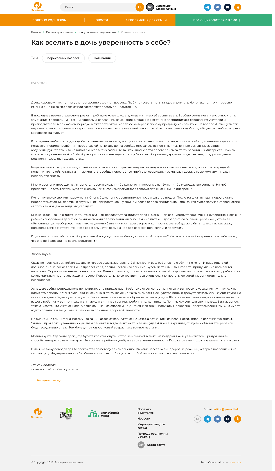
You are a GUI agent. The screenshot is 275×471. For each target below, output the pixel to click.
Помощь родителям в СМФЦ (216, 20)
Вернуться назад (49, 380)
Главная (36, 32)
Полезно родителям (49, 20)
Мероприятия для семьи (146, 20)
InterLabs (235, 462)
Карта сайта (151, 445)
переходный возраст (63, 58)
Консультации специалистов (97, 32)
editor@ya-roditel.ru (227, 409)
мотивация (102, 58)
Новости (100, 20)
